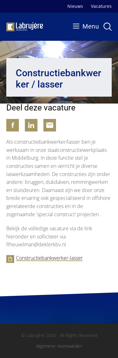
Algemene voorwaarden (59, 346)
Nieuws (75, 6)
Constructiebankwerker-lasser (49, 258)
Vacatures (101, 6)
